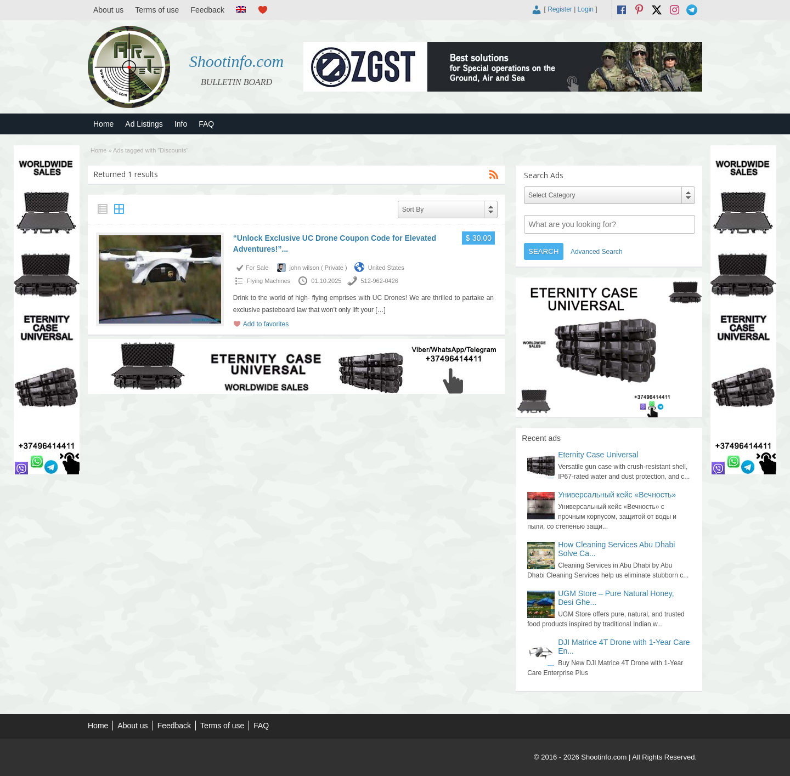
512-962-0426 (379, 280)
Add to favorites (266, 324)
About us (108, 9)
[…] (380, 310)
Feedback (207, 9)
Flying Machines (268, 280)
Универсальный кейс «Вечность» (617, 494)
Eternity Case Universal (598, 454)
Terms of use (157, 9)
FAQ (206, 124)
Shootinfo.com (236, 61)
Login (586, 9)
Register (560, 9)
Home (103, 124)
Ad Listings (143, 124)
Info (180, 124)
